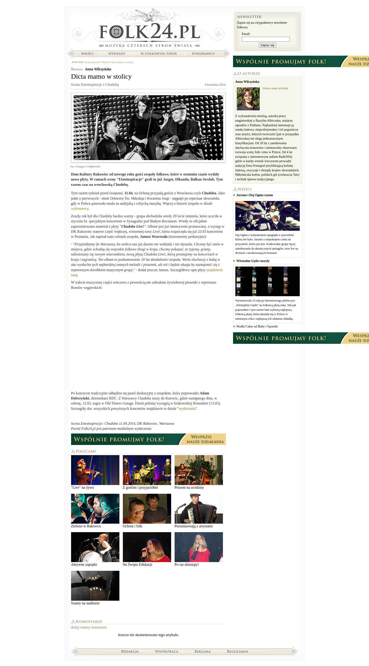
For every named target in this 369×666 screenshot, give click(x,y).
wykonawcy (80, 208)
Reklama (203, 651)
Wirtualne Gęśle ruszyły (253, 261)
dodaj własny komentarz (89, 627)
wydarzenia (187, 409)
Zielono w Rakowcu (95, 511)
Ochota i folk (147, 511)
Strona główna (148, 28)
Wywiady (117, 54)
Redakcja (130, 651)
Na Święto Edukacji (147, 549)
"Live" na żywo (95, 472)
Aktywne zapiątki (95, 549)
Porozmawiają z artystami (199, 511)
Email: (246, 34)
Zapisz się (267, 45)
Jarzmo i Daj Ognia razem (254, 195)
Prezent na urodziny (199, 472)
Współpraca (167, 651)
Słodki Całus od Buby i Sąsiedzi (257, 326)
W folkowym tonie (158, 54)
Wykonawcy (203, 54)
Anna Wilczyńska (98, 69)
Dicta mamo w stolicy (122, 62)
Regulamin (237, 651)
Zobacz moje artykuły (275, 88)
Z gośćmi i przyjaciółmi (147, 472)
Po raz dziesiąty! (199, 549)
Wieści (87, 54)
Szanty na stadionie (95, 588)
